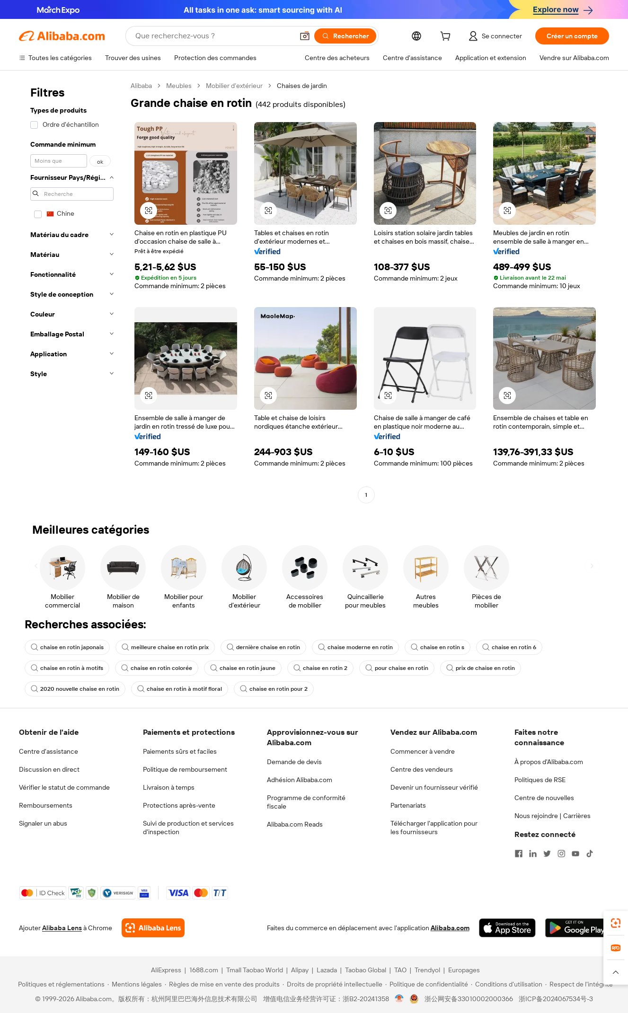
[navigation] (72, 291)
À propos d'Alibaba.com (548, 762)
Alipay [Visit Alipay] (300, 970)
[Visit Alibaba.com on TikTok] (589, 853)
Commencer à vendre (422, 751)
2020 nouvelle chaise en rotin (75, 689)
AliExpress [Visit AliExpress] (166, 970)
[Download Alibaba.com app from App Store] (507, 927)
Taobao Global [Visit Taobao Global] (365, 970)
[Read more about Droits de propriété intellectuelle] (332, 984)
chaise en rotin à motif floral (179, 689)
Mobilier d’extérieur (234, 85)
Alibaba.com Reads (295, 824)
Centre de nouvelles (544, 798)
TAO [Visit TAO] (400, 970)
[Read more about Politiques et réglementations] (60, 984)
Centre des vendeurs (421, 769)
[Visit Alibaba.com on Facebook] (518, 853)
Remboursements (45, 805)
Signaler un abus (43, 823)
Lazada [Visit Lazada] (327, 970)
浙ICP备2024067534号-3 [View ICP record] (556, 999)
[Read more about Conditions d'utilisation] (506, 984)
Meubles (179, 85)
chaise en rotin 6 (509, 647)
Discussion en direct (49, 769)
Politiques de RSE (540, 780)
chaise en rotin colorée (156, 668)
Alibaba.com (450, 928)
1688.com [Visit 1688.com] (203, 970)
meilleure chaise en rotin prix (165, 647)
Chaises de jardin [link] (302, 85)
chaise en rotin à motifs (67, 668)
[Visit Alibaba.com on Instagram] (561, 853)
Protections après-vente (179, 805)
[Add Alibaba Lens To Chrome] (153, 927)
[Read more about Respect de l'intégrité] (579, 984)
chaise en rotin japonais (67, 647)
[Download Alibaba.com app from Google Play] (577, 927)
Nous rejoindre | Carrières (552, 815)
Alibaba (141, 85)
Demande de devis (294, 762)
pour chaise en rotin (396, 668)
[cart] (447, 37)
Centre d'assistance (48, 751)
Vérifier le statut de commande (64, 787)
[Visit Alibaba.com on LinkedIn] (533, 853)
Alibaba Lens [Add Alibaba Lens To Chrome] (62, 928)
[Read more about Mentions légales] (134, 984)
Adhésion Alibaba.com (299, 780)
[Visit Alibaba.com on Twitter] (547, 853)
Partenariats (408, 805)
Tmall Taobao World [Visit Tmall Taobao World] (254, 970)
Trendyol (427, 970)
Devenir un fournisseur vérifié (434, 787)
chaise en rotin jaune (242, 668)
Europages (464, 970)
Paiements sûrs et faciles (180, 751)
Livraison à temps (169, 787)
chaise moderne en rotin (355, 647)
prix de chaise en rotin (480, 668)
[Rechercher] (345, 36)
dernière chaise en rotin (263, 647)
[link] (615, 923)
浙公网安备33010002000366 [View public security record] (469, 999)
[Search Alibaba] (213, 36)
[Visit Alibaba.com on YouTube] (575, 853)
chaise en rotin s (437, 647)
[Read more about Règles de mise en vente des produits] (222, 984)
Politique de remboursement (185, 769)
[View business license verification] (399, 999)
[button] (304, 36)
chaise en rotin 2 (320, 668)
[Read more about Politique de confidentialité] (426, 984)
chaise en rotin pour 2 (274, 689)
